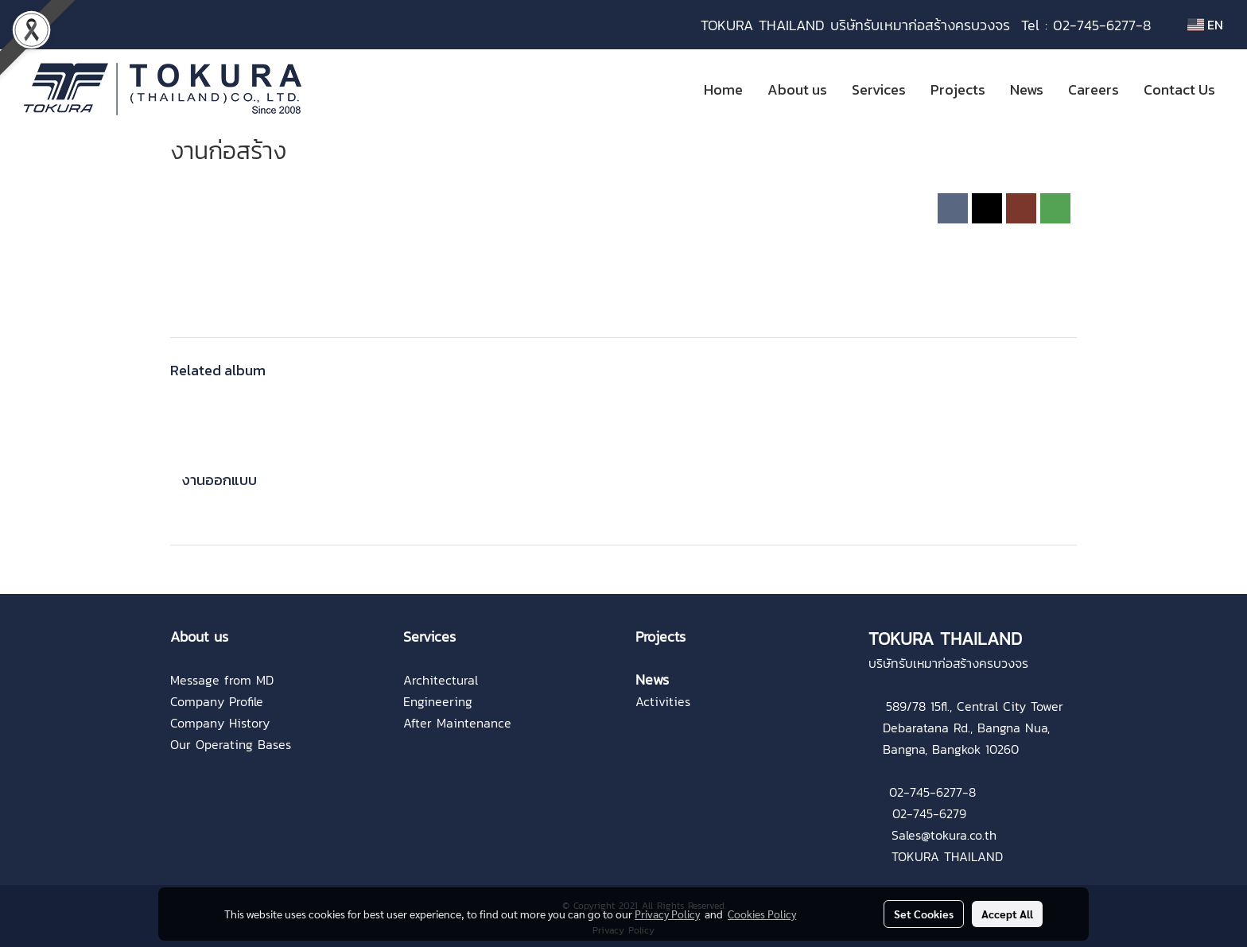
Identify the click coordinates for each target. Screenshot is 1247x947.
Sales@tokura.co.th (944, 834)
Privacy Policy (667, 913)
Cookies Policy (762, 913)
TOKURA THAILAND (947, 856)
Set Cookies (924, 913)
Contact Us (1179, 89)
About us (797, 89)
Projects (957, 89)
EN (1205, 24)
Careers (1093, 89)
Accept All (1007, 913)
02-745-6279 (929, 813)
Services (879, 89)
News (1026, 89)
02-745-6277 (925, 791)
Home (723, 89)
